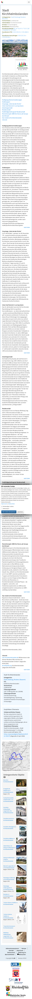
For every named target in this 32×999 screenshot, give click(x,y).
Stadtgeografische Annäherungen (12, 100)
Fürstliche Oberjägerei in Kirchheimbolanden (9, 827)
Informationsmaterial (12, 948)
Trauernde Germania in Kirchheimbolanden (9, 927)
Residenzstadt (6, 110)
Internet (4, 120)
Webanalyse (5, 508)
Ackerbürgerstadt (7, 108)
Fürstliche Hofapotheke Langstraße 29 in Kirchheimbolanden (8, 810)
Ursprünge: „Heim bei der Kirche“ (11, 104)
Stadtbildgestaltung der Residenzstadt (13, 112)
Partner (24, 948)
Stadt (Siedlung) (15, 17)
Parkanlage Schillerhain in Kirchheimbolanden (9, 878)
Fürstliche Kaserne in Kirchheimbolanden (8, 819)
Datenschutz (11, 952)
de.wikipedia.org (7, 666)
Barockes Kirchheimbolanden (8, 781)
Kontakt (11, 950)
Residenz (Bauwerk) (20, 680)
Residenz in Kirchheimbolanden (8, 895)
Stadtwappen (6, 102)
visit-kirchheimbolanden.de (10, 658)
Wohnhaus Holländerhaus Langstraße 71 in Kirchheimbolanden (8, 935)
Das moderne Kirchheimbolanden (12, 118)
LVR (14, 958)
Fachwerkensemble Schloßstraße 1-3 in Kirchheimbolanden (8, 799)
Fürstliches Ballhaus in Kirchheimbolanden (9, 839)
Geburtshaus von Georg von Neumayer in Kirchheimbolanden (9, 847)
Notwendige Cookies (7, 506)
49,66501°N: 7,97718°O (9, 30)
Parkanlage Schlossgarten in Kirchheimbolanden (8, 887)
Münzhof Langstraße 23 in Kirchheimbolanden (9, 867)
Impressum (20, 950)
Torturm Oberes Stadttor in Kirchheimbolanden (10, 903)
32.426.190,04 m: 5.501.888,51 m (15, 33)
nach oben (27, 227)
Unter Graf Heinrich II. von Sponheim (12, 106)
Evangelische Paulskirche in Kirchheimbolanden (8, 790)
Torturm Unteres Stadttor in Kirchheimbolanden (8, 916)
